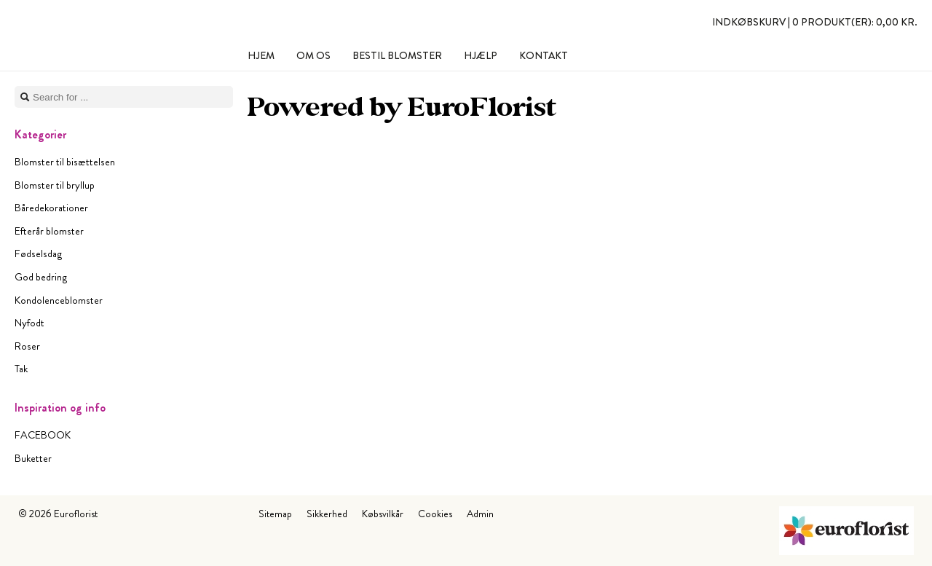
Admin (480, 513)
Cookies (435, 513)
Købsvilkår (382, 513)
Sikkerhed (327, 513)
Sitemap (275, 513)
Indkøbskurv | (814, 22)
